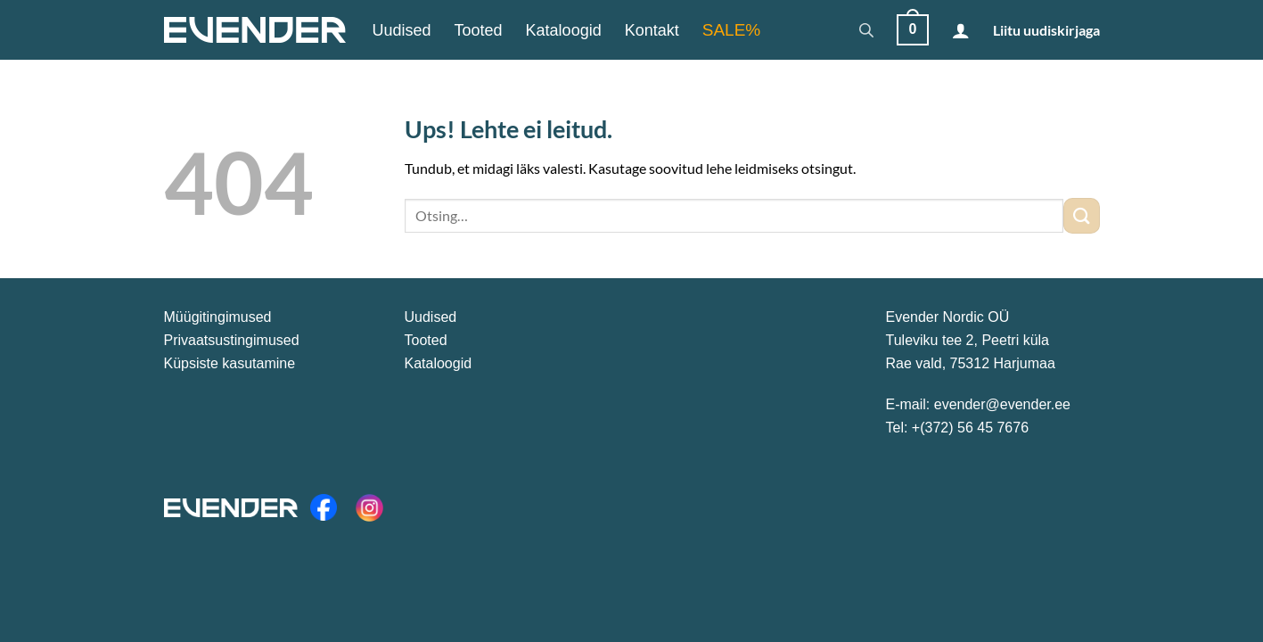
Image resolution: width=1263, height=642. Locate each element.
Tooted (479, 30)
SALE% (731, 30)
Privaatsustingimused (231, 340)
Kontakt (652, 30)
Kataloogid (564, 30)
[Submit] (1081, 215)
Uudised (402, 30)
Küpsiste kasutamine (230, 363)
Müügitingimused (218, 317)
